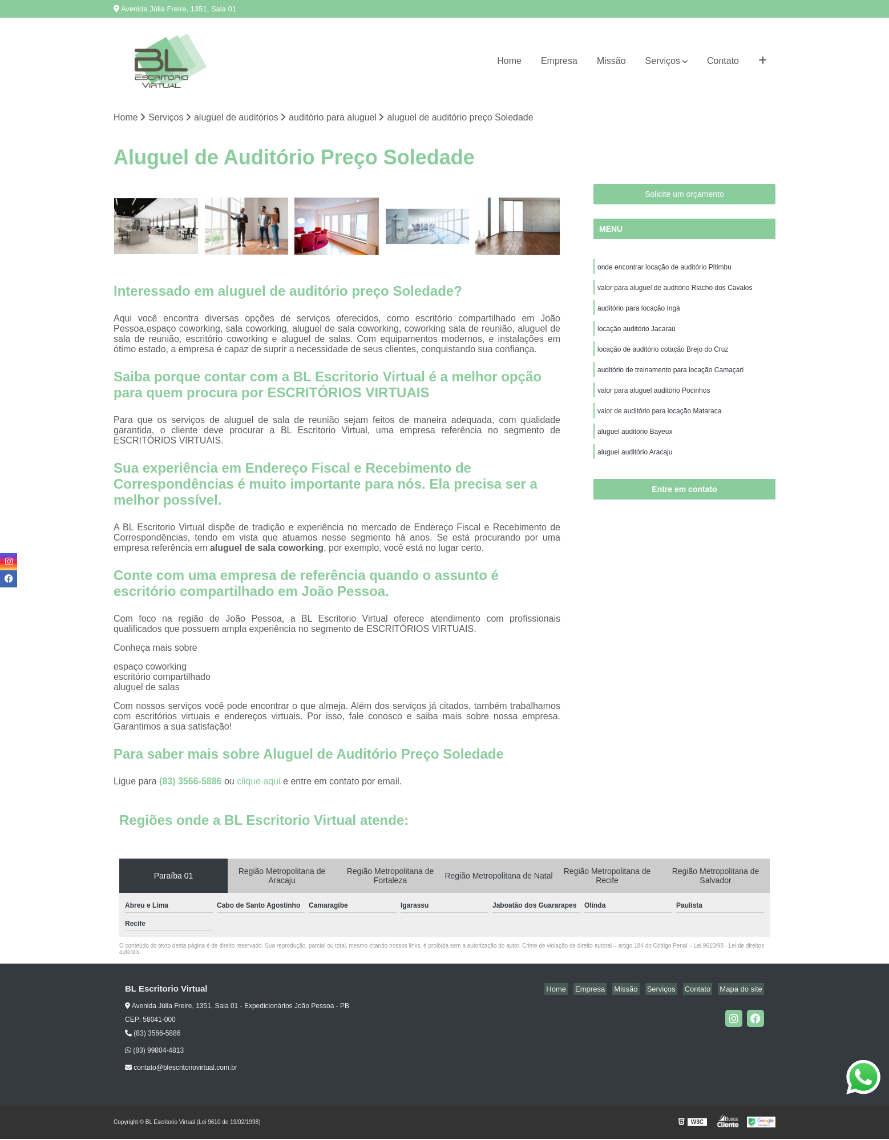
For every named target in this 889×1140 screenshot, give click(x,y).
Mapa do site (742, 990)
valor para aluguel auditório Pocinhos (653, 399)
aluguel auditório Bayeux (634, 442)
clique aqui (259, 782)
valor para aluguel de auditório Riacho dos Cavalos (675, 291)
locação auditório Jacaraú (636, 334)
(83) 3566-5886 (191, 782)
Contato (723, 61)
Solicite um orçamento (684, 195)
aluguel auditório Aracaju (634, 464)
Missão (611, 61)
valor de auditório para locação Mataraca (659, 421)
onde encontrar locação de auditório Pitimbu (664, 269)
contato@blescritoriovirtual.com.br (181, 1069)
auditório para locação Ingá (638, 312)
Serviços (662, 61)
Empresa (559, 61)
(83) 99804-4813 (154, 1052)
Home (509, 61)
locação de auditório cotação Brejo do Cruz (662, 356)
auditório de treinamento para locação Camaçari (670, 377)
